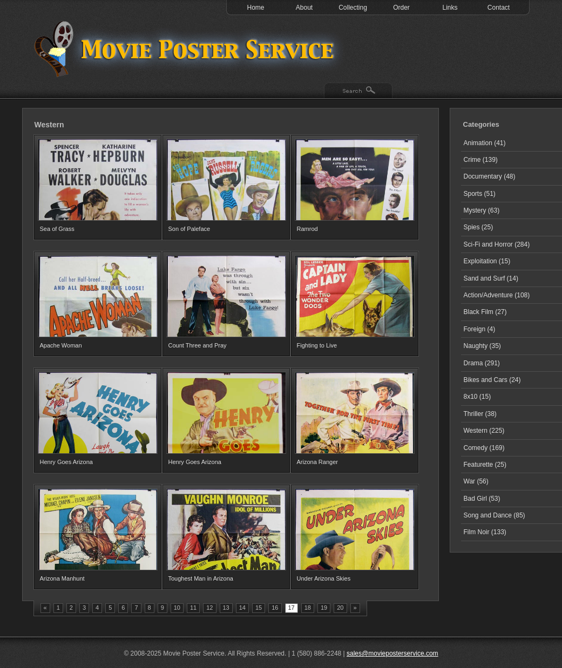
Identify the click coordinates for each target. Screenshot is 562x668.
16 (275, 607)
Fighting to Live (317, 345)
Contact (498, 7)
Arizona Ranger (317, 462)
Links (449, 7)
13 (226, 607)
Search (358, 91)
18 (307, 607)
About (304, 7)
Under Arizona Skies (324, 578)
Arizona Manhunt (62, 578)
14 (242, 607)
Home (255, 7)
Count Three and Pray (197, 345)
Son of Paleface (189, 229)
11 (193, 607)
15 (258, 607)
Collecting (352, 7)
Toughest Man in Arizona (200, 578)
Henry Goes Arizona (66, 462)
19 (324, 607)
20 (340, 607)
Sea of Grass (57, 229)
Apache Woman (61, 345)
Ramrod (307, 229)
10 (177, 607)
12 (209, 607)
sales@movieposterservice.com (392, 653)
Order (401, 7)
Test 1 (187, 48)
